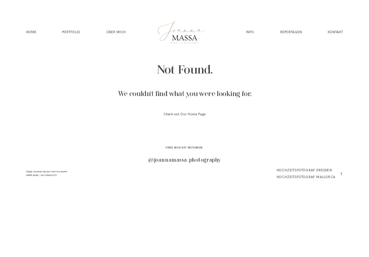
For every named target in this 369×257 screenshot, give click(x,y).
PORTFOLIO (71, 32)
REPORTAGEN (291, 32)
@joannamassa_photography (184, 160)
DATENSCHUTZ (49, 175)
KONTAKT (335, 32)
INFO (250, 32)
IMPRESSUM (32, 175)
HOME (31, 32)
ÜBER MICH (116, 32)
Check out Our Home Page (184, 114)
